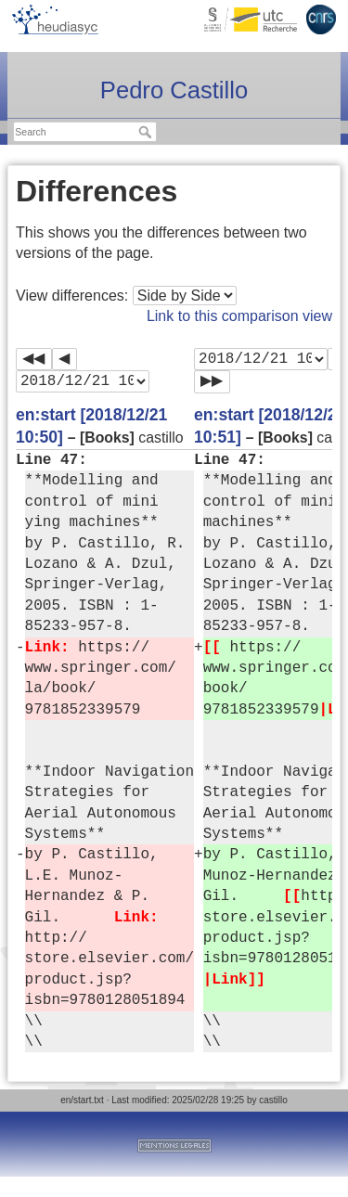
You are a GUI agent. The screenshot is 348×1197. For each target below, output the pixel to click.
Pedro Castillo (174, 90)
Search (147, 131)
